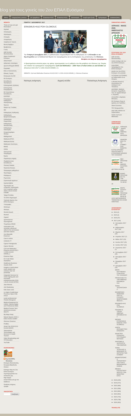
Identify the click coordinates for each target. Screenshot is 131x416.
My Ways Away (8, 314)
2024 (115, 397)
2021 (115, 388)
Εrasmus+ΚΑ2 (48, 17)
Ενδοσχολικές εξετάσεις (11, 85)
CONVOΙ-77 (8, 241)
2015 (115, 215)
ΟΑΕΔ (6, 149)
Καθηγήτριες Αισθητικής (11, 112)
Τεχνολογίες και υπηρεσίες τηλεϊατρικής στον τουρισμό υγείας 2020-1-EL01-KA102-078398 (11, 189)
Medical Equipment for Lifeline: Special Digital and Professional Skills (11, 304)
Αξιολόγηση (7, 34)
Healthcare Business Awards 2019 (10, 264)
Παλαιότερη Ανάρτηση (97, 81)
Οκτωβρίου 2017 (120, 257)
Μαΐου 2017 (119, 239)
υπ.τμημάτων (35, 17)
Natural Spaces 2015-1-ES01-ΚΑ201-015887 (11, 317)
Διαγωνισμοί (8, 60)
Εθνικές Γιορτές (9, 73)
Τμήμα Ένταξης (9, 195)
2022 (115, 391)
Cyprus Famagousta (10, 243)
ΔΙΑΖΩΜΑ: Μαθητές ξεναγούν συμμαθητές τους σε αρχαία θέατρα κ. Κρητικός (119, 91)
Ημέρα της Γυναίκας (10, 107)
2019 (115, 383)
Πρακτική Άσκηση (9, 168)
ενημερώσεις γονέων (19, 17)
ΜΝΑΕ (6, 146)
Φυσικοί (6, 214)
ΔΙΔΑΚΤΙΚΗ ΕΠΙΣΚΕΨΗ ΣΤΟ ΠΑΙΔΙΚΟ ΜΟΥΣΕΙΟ (120, 336)
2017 (115, 220)
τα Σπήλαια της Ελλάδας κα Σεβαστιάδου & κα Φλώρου (119, 77)
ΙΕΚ (5, 110)
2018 (115, 380)
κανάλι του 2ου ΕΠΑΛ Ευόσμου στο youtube (118, 72)
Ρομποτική (7, 178)
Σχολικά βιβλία (8, 183)
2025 (115, 399)
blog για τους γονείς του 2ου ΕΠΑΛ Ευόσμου (42, 10)
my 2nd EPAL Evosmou (10, 360)
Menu (6, 17)
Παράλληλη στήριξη (10, 158)
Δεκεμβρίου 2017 (120, 266)
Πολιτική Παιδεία (9, 165)
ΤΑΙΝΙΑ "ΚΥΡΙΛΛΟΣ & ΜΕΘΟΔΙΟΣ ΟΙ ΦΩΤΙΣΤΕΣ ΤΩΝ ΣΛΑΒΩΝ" (121, 351)
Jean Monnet (8, 284)
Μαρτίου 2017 (119, 232)
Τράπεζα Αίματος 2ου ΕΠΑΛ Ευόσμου (10, 201)
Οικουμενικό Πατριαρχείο (8, 152)
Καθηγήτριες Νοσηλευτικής (8, 124)
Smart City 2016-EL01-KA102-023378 (11, 327)
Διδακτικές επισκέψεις (11, 63)
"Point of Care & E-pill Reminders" (11, 26)
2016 (115, 218)
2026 (115, 402)
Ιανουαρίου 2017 (120, 223)
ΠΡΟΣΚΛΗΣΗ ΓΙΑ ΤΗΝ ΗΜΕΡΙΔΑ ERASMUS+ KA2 (121, 280)
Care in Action (8, 238)
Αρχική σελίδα (64, 81)
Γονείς (6, 49)
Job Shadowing (9, 287)
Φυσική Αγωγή (8, 212)
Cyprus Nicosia (8, 246)
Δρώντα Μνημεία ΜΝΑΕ (11, 66)
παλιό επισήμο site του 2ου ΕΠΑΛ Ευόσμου (119, 62)
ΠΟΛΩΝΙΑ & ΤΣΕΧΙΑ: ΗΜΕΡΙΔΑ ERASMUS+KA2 (121, 313)
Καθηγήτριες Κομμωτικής (8, 120)
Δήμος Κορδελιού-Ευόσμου (9, 57)
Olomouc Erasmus (82, 73)
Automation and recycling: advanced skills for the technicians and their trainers (11, 229)
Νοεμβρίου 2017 (120, 261)
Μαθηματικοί (8, 136)
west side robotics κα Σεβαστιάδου (118, 111)
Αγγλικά (6, 29)
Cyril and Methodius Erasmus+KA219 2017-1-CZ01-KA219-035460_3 (53, 73)
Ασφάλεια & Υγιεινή (10, 42)
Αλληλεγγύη (7, 32)
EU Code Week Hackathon (9, 259)
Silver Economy (117, 105)
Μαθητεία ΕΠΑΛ (9, 139)
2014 (115, 212)
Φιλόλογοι (7, 207)
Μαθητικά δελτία (9, 141)
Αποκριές (7, 37)
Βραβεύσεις (7, 47)
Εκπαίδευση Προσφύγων (8, 82)
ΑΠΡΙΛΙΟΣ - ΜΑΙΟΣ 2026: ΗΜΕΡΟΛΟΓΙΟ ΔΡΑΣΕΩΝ (123, 131)
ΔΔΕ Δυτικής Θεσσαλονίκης (8, 53)
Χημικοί (6, 217)
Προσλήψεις (8, 173)
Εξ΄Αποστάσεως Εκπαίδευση (9, 93)
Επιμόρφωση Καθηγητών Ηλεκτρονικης (8, 100)
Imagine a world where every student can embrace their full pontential (11, 270)
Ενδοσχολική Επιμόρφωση (8, 88)
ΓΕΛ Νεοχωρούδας (118, 108)
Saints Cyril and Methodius (117, 115)
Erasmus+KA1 (62, 17)
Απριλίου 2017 (120, 236)
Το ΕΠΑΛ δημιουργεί (10, 197)
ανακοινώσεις (115, 17)
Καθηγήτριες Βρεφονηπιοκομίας (10, 116)
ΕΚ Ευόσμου (8, 78)
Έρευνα (6, 105)
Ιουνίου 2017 (119, 242)
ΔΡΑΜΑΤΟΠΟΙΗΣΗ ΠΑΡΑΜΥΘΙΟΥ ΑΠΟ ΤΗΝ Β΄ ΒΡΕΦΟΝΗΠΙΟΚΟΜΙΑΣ (121, 362)
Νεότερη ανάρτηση (32, 81)
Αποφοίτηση (8, 39)
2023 (115, 394)
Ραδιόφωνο (7, 175)
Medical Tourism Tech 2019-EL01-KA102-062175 (10, 310)
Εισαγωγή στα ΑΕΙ (9, 76)
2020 (115, 385)
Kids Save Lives (9, 289)
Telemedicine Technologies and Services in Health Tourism (9, 333)
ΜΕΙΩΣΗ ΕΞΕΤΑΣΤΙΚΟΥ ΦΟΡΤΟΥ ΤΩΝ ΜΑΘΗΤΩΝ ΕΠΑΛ (120, 372)
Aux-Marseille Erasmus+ (8, 235)
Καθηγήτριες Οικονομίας (8, 128)
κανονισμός (75, 17)
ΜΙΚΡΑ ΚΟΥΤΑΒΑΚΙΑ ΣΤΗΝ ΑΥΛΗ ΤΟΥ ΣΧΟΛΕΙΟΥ (121, 272)
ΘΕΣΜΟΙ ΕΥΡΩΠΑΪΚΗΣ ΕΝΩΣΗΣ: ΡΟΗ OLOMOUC (121, 322)
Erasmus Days (8, 256)
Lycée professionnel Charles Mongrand (10, 299)
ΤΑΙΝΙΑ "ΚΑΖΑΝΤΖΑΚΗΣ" (121, 287)
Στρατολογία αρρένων (11, 180)
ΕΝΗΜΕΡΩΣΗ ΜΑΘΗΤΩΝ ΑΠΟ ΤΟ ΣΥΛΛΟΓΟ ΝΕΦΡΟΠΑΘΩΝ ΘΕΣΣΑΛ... (121, 296)
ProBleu (6, 324)
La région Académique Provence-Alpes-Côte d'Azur (11, 293)
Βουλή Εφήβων (9, 44)
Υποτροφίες (7, 204)
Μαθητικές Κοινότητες (11, 144)
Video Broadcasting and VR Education (11, 339)
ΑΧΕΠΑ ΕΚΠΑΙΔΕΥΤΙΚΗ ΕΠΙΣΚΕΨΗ (121, 329)
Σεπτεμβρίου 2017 (121, 252)
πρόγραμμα (102, 17)
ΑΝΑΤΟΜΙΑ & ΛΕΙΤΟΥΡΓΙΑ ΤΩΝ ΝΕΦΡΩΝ (120, 343)
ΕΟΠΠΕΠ (7, 96)
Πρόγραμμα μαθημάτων (11, 170)
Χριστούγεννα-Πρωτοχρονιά (8, 220)
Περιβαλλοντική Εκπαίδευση (9, 162)
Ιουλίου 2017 (119, 245)
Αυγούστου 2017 (120, 247)
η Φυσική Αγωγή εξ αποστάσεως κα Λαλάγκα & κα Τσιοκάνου (118, 84)
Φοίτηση (6, 209)
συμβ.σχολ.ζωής (88, 17)
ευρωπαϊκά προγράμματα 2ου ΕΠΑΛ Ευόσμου (117, 67)
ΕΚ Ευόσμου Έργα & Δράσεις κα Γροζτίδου (118, 102)
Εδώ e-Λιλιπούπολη (10, 71)
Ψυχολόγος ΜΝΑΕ (9, 224)
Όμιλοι (6, 156)
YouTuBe (7, 342)
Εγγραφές (7, 68)
